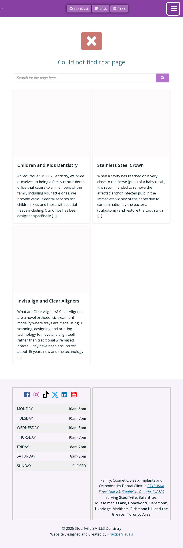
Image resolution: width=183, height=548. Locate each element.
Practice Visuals (120, 533)
